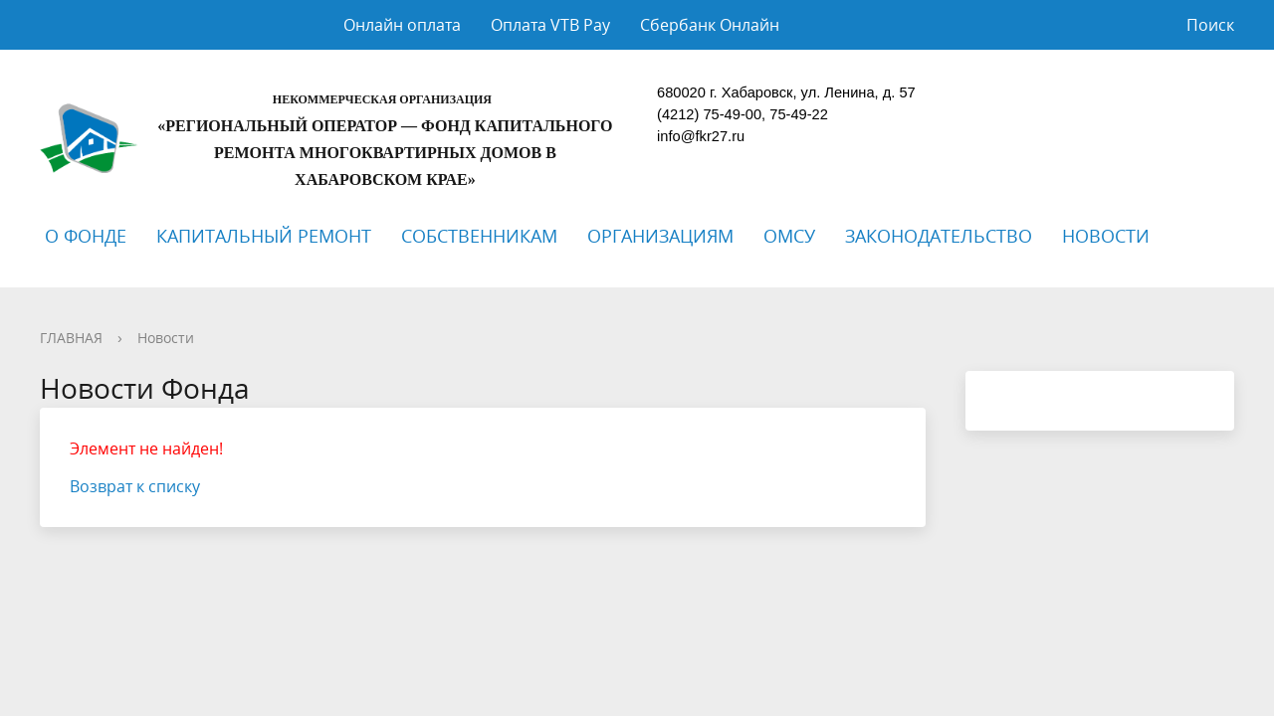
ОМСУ (789, 236)
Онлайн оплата (402, 25)
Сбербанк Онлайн (709, 25)
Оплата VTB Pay (550, 25)
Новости (165, 337)
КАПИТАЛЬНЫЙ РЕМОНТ (263, 236)
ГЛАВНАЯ (71, 337)
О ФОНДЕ (85, 236)
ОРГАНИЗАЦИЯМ (660, 236)
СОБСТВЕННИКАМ (479, 236)
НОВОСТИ (1106, 236)
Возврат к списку (135, 486)
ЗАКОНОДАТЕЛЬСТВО (938, 236)
